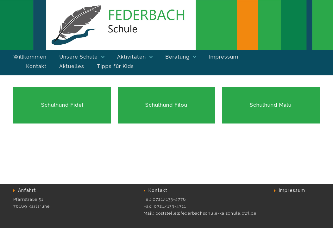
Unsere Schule (78, 57)
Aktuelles (71, 66)
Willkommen (30, 57)
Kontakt (36, 66)
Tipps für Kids (115, 66)
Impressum (223, 57)
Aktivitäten (131, 57)
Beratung (177, 57)
